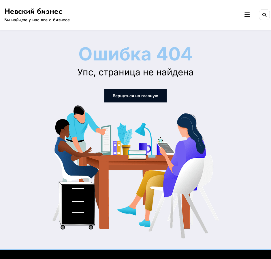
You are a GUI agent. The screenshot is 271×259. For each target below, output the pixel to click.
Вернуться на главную (135, 95)
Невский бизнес (33, 11)
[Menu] (247, 15)
